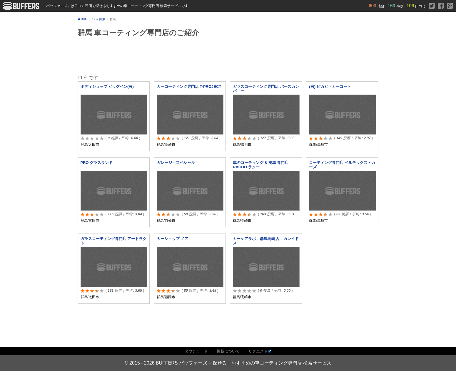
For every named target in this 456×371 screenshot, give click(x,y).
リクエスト (258, 351)
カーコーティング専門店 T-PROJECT (189, 86)
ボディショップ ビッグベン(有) (107, 86)
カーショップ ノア (172, 238)
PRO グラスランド (97, 162)
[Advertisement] (228, 55)
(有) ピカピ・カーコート (330, 86)
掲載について (228, 351)
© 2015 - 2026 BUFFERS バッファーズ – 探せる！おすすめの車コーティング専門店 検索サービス (228, 362)
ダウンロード (196, 351)
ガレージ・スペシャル (176, 162)
